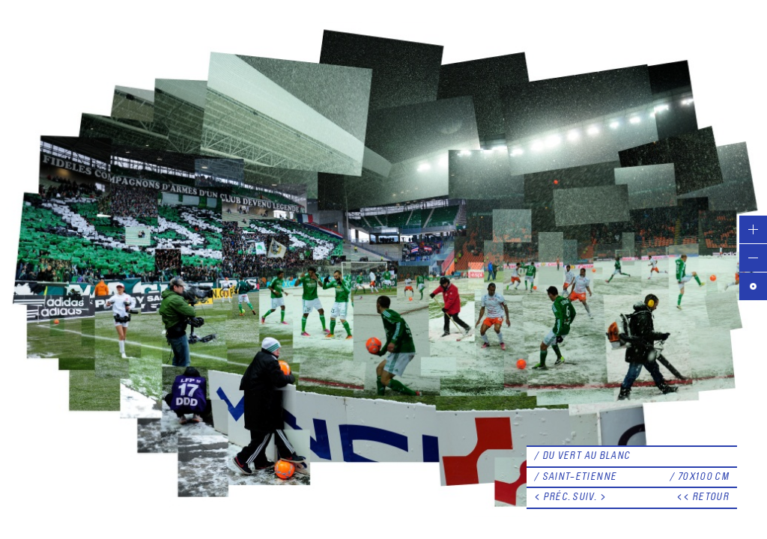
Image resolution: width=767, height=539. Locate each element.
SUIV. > (590, 497)
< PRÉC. (553, 497)
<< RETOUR (703, 497)
